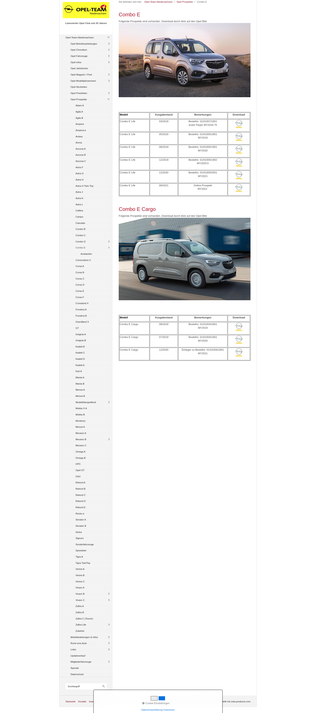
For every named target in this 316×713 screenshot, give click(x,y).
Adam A (80, 105)
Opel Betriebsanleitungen (84, 43)
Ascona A (81, 148)
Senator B (81, 525)
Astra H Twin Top (85, 186)
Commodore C (83, 260)
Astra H (79, 179)
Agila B (79, 118)
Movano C (81, 445)
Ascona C (81, 161)
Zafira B (80, 612)
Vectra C (80, 581)
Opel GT (80, 470)
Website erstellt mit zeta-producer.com (230, 701)
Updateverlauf (78, 655)
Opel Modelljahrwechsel (83, 80)
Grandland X (82, 321)
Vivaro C (80, 600)
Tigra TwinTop (83, 563)
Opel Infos (76, 62)
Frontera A (81, 309)
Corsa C (80, 278)
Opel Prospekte (79, 99)
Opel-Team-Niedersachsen (79, 37)
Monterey (80, 420)
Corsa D (80, 284)
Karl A (79, 371)
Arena (79, 142)
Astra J (79, 192)
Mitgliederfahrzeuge (81, 661)
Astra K (79, 198)
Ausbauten (86, 253)
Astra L (79, 204)
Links (73, 649)
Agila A (79, 111)
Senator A (81, 519)
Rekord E (80, 507)
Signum (80, 538)
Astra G (80, 173)
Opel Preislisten (79, 93)
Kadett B (80, 346)
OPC (78, 464)
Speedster (81, 550)
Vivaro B (80, 593)
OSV (78, 476)
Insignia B (81, 340)
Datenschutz (77, 674)
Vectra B (80, 575)
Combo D (81, 241)
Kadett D (80, 359)
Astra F (79, 167)
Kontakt (82, 701)
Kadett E (80, 365)
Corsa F (80, 297)
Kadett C (80, 352)
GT (77, 328)
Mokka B (80, 414)
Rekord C (81, 495)
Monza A (80, 426)
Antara (79, 136)
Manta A (80, 377)
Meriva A (80, 389)
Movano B (81, 439)
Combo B (80, 229)
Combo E (80, 247)
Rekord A (80, 482)
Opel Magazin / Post (81, 74)
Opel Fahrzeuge (79, 56)
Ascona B (81, 154)
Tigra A (79, 556)
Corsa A (80, 266)
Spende (75, 668)
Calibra (79, 210)
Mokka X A (81, 408)
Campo (79, 216)
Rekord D (81, 501)
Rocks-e (80, 513)
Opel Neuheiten (79, 86)
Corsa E (80, 291)
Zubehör (80, 631)
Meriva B (80, 396)
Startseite (70, 701)
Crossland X (82, 303)
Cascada (80, 223)
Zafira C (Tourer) (84, 618)
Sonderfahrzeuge (85, 544)
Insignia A (81, 334)
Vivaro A (80, 587)
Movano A (81, 433)
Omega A (80, 451)
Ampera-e (81, 130)
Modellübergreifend (86, 402)
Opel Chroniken (79, 49)
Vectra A (80, 569)
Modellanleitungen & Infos (84, 637)
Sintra (79, 532)
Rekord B (80, 488)
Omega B (81, 458)
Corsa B (80, 272)
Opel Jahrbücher (79, 68)
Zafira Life (81, 624)
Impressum (95, 701)
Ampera (80, 124)
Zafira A (80, 606)
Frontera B (81, 315)
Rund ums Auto (79, 643)
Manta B (80, 383)
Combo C (81, 235)
